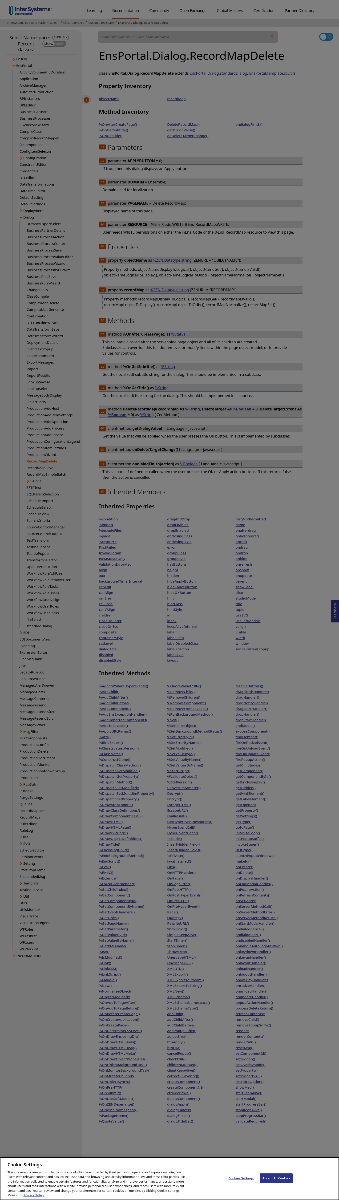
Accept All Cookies (276, 1183)
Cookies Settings (241, 1183)
